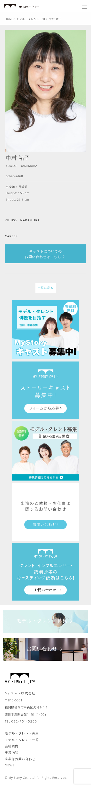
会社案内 (11, 746)
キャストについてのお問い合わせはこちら (45, 254)
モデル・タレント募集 (45, 620)
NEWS (9, 765)
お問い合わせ (45, 648)
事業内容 (11, 752)
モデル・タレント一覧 (22, 740)
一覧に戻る (45, 288)
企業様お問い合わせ (20, 759)
